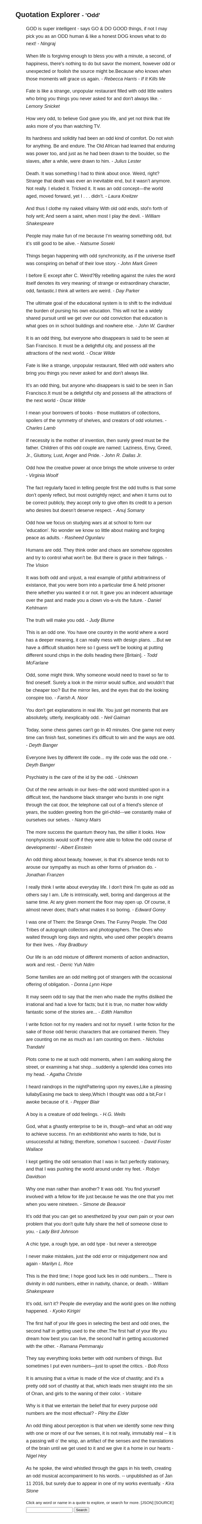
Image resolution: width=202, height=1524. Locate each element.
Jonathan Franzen (45, 874)
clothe (55, 208)
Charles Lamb (40, 428)
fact (39, 487)
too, (54, 153)
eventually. (150, 1483)
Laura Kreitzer (123, 196)
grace (73, 79)
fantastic (35, 1012)
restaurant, (106, 365)
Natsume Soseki (97, 243)
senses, (93, 1433)
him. (105, 161)
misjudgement (133, 1256)
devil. (135, 216)
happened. (37, 1311)
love (99, 263)
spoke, (46, 1468)
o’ (57, 1441)
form (138, 522)
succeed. (130, 1141)
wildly (161, 1004)
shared (33, 318)
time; (64, 1276)
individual (161, 303)
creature (56, 1114)
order (168, 467)
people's (147, 937)
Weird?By (90, 275)
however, (93, 859)
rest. (51, 964)
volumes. (154, 420)
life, (113, 118)
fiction (46, 1024)
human (76, 36)
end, (119, 181)
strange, (62, 91)
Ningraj (48, 43)
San (30, 345)
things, (136, 28)
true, (118, 1004)
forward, (63, 196)
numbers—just (87, 1366)
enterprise (79, 1126)
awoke (33, 1102)
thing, (56, 338)
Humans (35, 550)
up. (140, 902)
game (148, 730)
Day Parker (127, 290)
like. (154, 98)
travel (144, 675)
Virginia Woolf (43, 475)
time (127, 585)
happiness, (37, 63)
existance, (36, 585)
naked (76, 208)
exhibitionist (95, 1134)
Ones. (99, 922)
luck (101, 1276)
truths (143, 487)
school (67, 325)
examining (57, 1067)
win (123, 737)
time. (44, 902)
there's (57, 63)
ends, (133, 208)
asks (31, 126)
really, (125, 1433)
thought (117, 1094)
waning (85, 1393)
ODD (63, 36)
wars (97, 522)
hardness (42, 138)
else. (129, 325)
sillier (131, 832)
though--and (122, 1126)
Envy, (150, 447)
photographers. (115, 929)
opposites (162, 550)
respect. (103, 510)
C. (76, 275)
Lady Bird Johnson (58, 1231)
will (63, 79)
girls (59, 1393)
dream (32, 1338)
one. (61, 632)
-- (166, 1433)
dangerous (146, 894)
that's (72, 909)
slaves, (33, 161)
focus (59, 522)
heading (103, 655)
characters (90, 1031)
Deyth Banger (43, 745)
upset (115, 1366)
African (112, 146)
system (109, 303)
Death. (33, 173)
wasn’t (143, 181)
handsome (71, 797)
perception (78, 1425)
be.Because (121, 71)
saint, (78, 216)
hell (120, 1224)
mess (106, 640)
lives (52, 757)
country (105, 632)
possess (132, 345)
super (49, 28)
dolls (89, 655)
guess (102, 647)
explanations (68, 710)
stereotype (145, 1244)
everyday (89, 887)
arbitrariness (147, 577)
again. (93, 79)
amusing (44, 1378)
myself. (124, 1024)
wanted (72, 592)
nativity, (103, 1283)
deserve (85, 510)
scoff (74, 839)
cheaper (41, 690)
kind (119, 138)
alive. (70, 243)
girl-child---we (116, 812)
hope (79, 1276)
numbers (123, 1358)
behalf (71, 263)
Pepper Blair (86, 1102)
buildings (84, 325)
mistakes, (65, 1256)
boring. (124, 909)
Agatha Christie (66, 1074)
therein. (149, 1031)
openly (45, 495)
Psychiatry (37, 777)
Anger (71, 455)
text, (46, 797)
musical (50, 1476)
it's (95, 737)
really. (41, 188)
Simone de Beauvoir (104, 1204)
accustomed (155, 1338)
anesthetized (97, 1216)
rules (150, 275)
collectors (78, 929)
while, (63, 161)
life (43, 56)
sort (52, 1386)
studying (81, 522)
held (142, 585)
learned (138, 146)
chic (34, 1244)
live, (83, 1338)
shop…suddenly (98, 1067)
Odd (30, 467)
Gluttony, (43, 455)
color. (115, 1393)
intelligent (66, 28)
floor (108, 902)
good (46, 243)
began (48, 255)
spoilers (34, 420)
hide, (143, 1134)
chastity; (134, 1378)
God (83, 118)
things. (146, 1358)
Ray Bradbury (72, 944)
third (53, 1276)
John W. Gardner (156, 325)
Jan (168, 1476)
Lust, (59, 455)
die (79, 1303)
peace (32, 537)
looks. (148, 832)
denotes (45, 283)
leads (115, 1386)
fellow (64, 1196)
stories (78, 1012)
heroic (71, 1031)
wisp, (73, 1441)
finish (50, 737)
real (92, 577)
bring (41, 98)
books (86, 412)
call (104, 804)
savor (108, 63)
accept (84, 502)
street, (32, 1067)
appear (89, 1483)
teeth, (147, 1468)
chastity (71, 1386)
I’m (108, 235)
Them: (59, 922)
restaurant (105, 91)
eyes (123, 690)
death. (142, 1283)
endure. (78, 146)
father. (32, 447)
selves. (63, 819)
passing (38, 1441)
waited (33, 937)
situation (66, 647)
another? (90, 1189)
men (98, 996)
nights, (96, 937)
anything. (42, 146)
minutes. (121, 730)
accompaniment (76, 1476)
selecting (102, 1323)
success (56, 832)
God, (31, 1126)
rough (61, 1244)
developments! (41, 847)
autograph (56, 929)
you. (30, 1231)
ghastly (60, 1126)
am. (56, 894)
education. (100, 310)
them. (136, 1039)
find (30, 682)
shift (133, 303)
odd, (51, 118)
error (107, 1256)
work (31, 964)
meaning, (64, 640)
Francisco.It (38, 393)
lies (110, 1276)
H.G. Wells (114, 1114)
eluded (58, 188)
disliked (157, 996)
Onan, (37, 1393)
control (54, 557)
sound (50, 655)
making (131, 530)
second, (157, 56)
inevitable (103, 181)
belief (95, 1405)
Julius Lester (127, 161)
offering (34, 984)
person (164, 502)
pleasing (162, 1086)
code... (97, 757)
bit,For (156, 1094)
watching (83, 126)
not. (95, 592)
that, (90, 1386)
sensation (82, 1161)
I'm (137, 887)
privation (136, 867)
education (152, 318)
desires (43, 510)
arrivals (65, 789)
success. (58, 1134)
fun (68, 235)
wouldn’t (156, 682)
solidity (69, 138)
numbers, (66, 1283)
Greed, (164, 447)
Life (65, 894)
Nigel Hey (36, 1456)
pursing (63, 310)
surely (123, 440)
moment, (132, 63)
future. (136, 600)
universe (155, 255)
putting (156, 647)
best (125, 1323)
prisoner (156, 585)
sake (31, 1031)
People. (139, 922)
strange (105, 283)
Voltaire (133, 1393)
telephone (89, 804)
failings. (156, 557)
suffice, (129, 682)
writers (82, 290)
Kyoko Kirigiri (66, 1311)
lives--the (97, 789)
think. (69, 675)
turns (153, 495)
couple (90, 447)
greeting (73, 812)
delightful (94, 345)
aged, (32, 196)
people (102, 487)
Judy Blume (101, 620)
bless (98, 56)
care (66, 777)
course (159, 839)
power (42, 153)
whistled (82, 1468)
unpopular (82, 91)
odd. (57, 550)
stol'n (145, 208)
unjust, (76, 577)
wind (67, 1468)
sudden (56, 812)
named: (114, 447)
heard (35, 1086)
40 (108, 730)
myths (141, 996)
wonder (66, 530)
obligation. (59, 984)
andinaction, (156, 957)
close (156, 1224)
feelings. (90, 1114)
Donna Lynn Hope (93, 984)
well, (105, 894)
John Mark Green (139, 263)
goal (57, 303)
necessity (40, 440)
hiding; (67, 1141)
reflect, (60, 495)
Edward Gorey (150, 909)
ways (151, 737)
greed (137, 440)
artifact (94, 1441)
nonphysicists (40, 839)
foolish (64, 71)
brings (109, 467)
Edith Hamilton (116, 1012)
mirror (100, 682)
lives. (48, 944)
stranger (104, 797)
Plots (31, 1059)
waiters (164, 91)
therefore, (85, 1141)
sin (169, 1386)
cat (54, 804)
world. (79, 353)
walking (143, 1059)
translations (161, 1441)
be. (89, 557)
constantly (142, 812)
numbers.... (141, 1276)
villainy (91, 208)
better (88, 1358)
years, (32, 812)
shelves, (92, 420)
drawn (117, 153)
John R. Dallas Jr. (123, 455)
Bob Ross (158, 1366)
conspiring (46, 263)
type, (45, 1244)
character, (159, 283)
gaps (122, 1468)
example (106, 577)
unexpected (38, 71)
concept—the (136, 188)
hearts (163, 1448)
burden (41, 310)
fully (90, 1224)
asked (99, 98)
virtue (73, 1378)
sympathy (60, 867)
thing (47, 859)
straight (140, 1386)
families (48, 977)
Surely (59, 682)
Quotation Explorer (48, 15)
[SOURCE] (164, 1502)
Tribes (32, 929)
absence (134, 859)
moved (46, 196)
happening (67, 255)
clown (96, 600)
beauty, (74, 859)
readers (84, 1024)
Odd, (31, 675)
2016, (38, 1483)
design (130, 640)
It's (29, 385)
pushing (65, 1169)
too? (55, 690)
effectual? (83, 1413)
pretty (32, 1386)
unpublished (139, 1476)
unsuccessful (39, 1141)
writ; (40, 216)
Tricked (79, 188)
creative (62, 467)
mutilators (120, 412)
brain (44, 1448)
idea (143, 1067)
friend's (133, 804)
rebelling (111, 275)
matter (137, 1004)
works (131, 1483)
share (101, 1224)
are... (91, 1012)
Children (49, 447)
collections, (148, 412)
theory (100, 832)
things (63, 98)
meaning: (81, 283)
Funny (123, 922)
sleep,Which (92, 1094)
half (48, 1323)
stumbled (138, 789)
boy (34, 1114)
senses (123, 1441)
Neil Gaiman (117, 717)
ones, (155, 1323)
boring (117, 894)
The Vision (37, 565)
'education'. (38, 530)
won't (79, 557)
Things (33, 255)
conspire (35, 697)
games (75, 730)
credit (141, 502)
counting (43, 1039)
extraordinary (134, 283)
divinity (33, 1283)
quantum (83, 832)
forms (115, 867)
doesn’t (68, 510)
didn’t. (97, 196)
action (136, 957)
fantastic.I (47, 290)
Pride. (94, 455)
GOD (31, 28)
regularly (53, 487)
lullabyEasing (40, 1094)
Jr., (29, 455)
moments (48, 79)
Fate (31, 91)
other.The (107, 1331)
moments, (100, 1059)
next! (31, 43)
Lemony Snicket (43, 106)
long (62, 937)
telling (88, 487)
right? (153, 173)
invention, (95, 440)
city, (109, 345)
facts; (90, 1004)
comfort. (138, 138)
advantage (161, 592)
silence (150, 804)
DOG (123, 36)
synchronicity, (112, 255)
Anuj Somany (130, 510)
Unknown (128, 777)
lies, (96, 690)
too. (49, 697)
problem (34, 1224)
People (33, 235)
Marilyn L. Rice (57, 1263)
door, (64, 804)
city (97, 393)
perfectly (138, 1161)
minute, (136, 56)
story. (111, 263)
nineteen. (69, 1204)
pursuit (49, 318)
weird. (105, 290)
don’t (31, 495)
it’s (29, 243)
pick (30, 36)
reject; (114, 495)
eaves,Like (137, 1086)
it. (68, 188)
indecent (140, 592)
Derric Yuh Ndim (77, 964)
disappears (113, 338)
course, (158, 902)
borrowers (62, 412)
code (126, 757)
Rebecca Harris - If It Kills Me (134, 79)
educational (89, 303)
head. (40, 1074)
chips (64, 655)
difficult (49, 647)
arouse (33, 867)
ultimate (44, 303)
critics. (137, 1366)
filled (122, 91)
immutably (143, 1433)
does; (60, 909)
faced (69, 487)
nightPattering (90, 1086)
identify (131, 1425)
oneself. (43, 682)
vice (115, 1378)
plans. (145, 640)
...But (158, 640)
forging (157, 530)
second (33, 1331)
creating (162, 1468)
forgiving (61, 56)
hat (76, 1067)
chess (60, 730)
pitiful (127, 577)
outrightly (97, 495)
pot (101, 977)
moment (86, 902)
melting (88, 977)
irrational (35, 1004)
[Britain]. (134, 655)
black (89, 797)
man (50, 1189)
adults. (53, 537)
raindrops (52, 1086)
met (169, 1196)
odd (166, 63)
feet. (137, 1169)
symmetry (67, 420)
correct (40, 502)
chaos (114, 550)
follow (128, 839)
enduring (165, 146)
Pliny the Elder (113, 1413)
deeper (46, 640)
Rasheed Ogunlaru (84, 537)
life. (100, 710)
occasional (160, 977)
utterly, (57, 717)
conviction (121, 318)
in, (105, 1126)
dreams (165, 937)
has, (112, 832)
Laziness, (133, 447)
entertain (71, 1405)
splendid (129, 1067)
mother (71, 440)
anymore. (161, 181)
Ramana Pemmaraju (81, 1346)
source (87, 71)
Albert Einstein (76, 847)
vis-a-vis (112, 600)
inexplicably (77, 717)
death (59, 181)
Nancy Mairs (88, 819)
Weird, (139, 173)
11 (28, 1483)
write (60, 887)
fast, (62, 737)
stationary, (158, 1161)
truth (40, 620)
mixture (71, 957)
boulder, (146, 153)
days (74, 937)
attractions (37, 353)
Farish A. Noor (72, 697)
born (83, 585)
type (100, 1244)
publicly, (56, 502)
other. (49, 1346)
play (116, 216)
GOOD (120, 28)
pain (143, 1216)
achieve (39, 1134)
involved (34, 1196)
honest (109, 36)
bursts (131, 797)
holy (30, 216)
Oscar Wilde (102, 353)
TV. (97, 126)
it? (55, 1303)
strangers (120, 977)
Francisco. (47, 345)
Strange (34, 181)
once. (125, 173)
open (130, 902)
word (170, 275)
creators (120, 420)
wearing (121, 235)
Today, (33, 730)
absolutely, (37, 717)
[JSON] (147, 1502)
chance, (120, 1283)
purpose (139, 1405)
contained (130, 1031)
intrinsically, (87, 894)
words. (113, 1476)
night (158, 797)
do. (150, 867)
